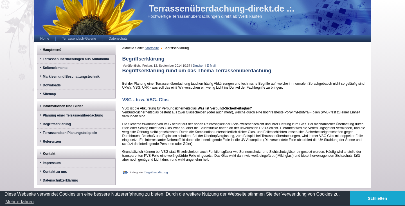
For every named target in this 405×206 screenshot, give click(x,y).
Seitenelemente (55, 68)
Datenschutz (118, 39)
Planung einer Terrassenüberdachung (73, 115)
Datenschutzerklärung (60, 180)
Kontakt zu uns (55, 172)
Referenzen (52, 142)
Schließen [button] (377, 198)
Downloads (52, 85)
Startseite (152, 48)
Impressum (52, 163)
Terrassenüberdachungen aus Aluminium (76, 59)
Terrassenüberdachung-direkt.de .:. (221, 9)
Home (44, 39)
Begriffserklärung (57, 124)
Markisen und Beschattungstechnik (71, 77)
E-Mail (211, 65)
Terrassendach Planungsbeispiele (70, 133)
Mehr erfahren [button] (19, 201)
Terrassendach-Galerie (79, 39)
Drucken (199, 65)
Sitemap (49, 94)
